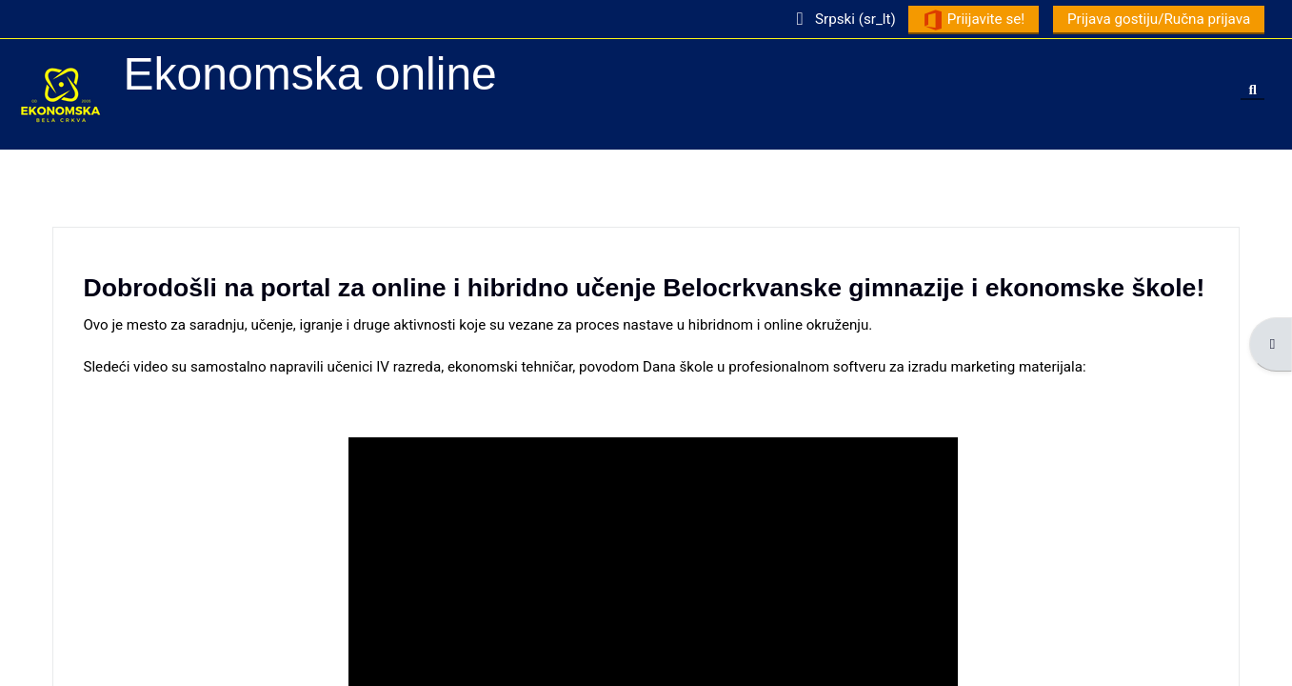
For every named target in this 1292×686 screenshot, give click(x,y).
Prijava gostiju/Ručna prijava (1157, 19)
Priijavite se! (973, 20)
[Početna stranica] (61, 93)
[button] (841, 18)
